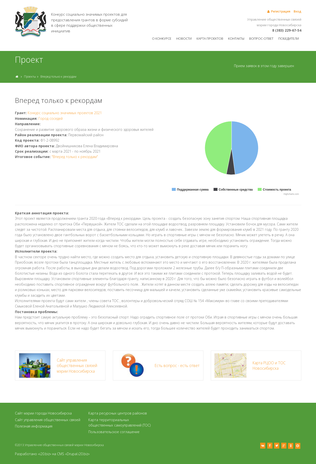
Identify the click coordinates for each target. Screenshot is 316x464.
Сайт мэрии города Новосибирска (43, 413)
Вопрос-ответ (261, 38)
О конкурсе (161, 38)
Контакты (236, 38)
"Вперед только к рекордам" (75, 156)
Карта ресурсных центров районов (117, 413)
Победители (288, 38)
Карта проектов (210, 38)
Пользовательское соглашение (114, 431)
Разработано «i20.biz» (33, 454)
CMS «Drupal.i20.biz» (73, 454)
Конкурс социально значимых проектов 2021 (65, 112)
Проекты (30, 76)
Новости (184, 38)
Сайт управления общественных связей (47, 419)
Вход (297, 11)
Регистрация (278, 11)
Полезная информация (33, 426)
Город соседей (50, 118)
